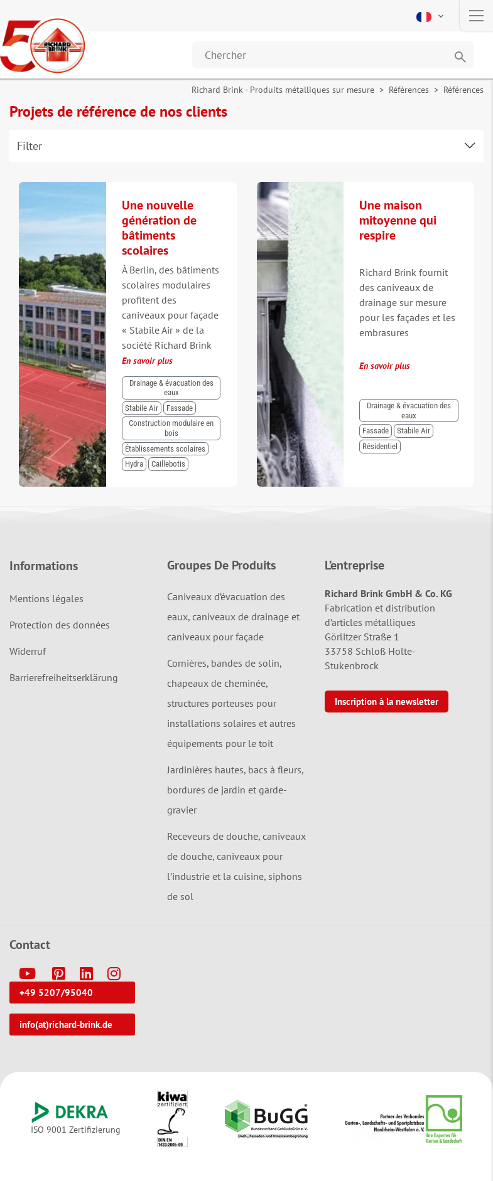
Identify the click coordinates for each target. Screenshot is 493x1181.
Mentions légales (46, 598)
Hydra (134, 464)
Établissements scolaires (165, 448)
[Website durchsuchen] (333, 54)
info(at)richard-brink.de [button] (65, 1024)
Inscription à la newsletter (386, 701)
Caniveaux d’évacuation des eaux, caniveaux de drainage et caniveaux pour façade (233, 616)
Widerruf (27, 651)
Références (409, 89)
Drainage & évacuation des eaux (171, 388)
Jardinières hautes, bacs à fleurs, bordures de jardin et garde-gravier (235, 789)
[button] (431, 15)
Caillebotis (168, 464)
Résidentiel (380, 446)
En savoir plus (147, 360)
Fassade (179, 408)
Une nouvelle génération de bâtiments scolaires (159, 227)
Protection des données (59, 624)
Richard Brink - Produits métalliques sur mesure (283, 89)
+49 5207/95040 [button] (56, 992)
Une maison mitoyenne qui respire (397, 220)
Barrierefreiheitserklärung (63, 677)
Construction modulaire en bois (171, 428)
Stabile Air (141, 408)
